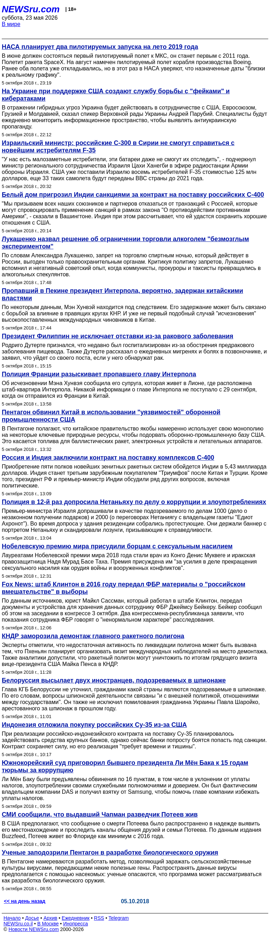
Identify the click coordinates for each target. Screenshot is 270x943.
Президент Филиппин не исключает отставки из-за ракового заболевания (117, 336)
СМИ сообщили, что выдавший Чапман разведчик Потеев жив (100, 814)
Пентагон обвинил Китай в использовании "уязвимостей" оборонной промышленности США (111, 416)
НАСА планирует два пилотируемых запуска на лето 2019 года (100, 46)
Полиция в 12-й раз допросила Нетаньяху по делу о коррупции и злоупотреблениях (134, 501)
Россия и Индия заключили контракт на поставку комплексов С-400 (108, 457)
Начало (12, 918)
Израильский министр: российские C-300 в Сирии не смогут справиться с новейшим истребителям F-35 (118, 146)
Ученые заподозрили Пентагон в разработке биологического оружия (110, 852)
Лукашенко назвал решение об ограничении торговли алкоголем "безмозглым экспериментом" (125, 242)
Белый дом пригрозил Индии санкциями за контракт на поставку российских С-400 (133, 194)
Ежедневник (76, 918)
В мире (11, 24)
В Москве (48, 923)
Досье (32, 918)
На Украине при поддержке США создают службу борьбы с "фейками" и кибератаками (116, 95)
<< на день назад (24, 901)
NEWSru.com (31, 9)
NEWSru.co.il (18, 923)
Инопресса (75, 923)
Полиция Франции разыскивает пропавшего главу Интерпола (99, 374)
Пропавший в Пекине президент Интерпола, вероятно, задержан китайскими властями (122, 294)
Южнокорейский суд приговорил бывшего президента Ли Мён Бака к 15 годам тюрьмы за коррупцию (125, 766)
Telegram (119, 918)
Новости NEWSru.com (33, 929)
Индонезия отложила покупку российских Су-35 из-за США (94, 724)
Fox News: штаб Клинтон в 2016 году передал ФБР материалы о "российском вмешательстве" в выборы (123, 588)
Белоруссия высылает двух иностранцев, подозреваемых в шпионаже (114, 680)
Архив (50, 918)
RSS (99, 918)
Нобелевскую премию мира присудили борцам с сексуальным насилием (117, 546)
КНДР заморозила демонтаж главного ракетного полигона (93, 636)
